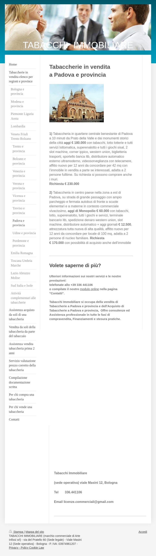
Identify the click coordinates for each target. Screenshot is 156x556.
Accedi (143, 531)
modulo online (89, 289)
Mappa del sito (35, 531)
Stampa (16, 531)
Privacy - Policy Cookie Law (26, 547)
